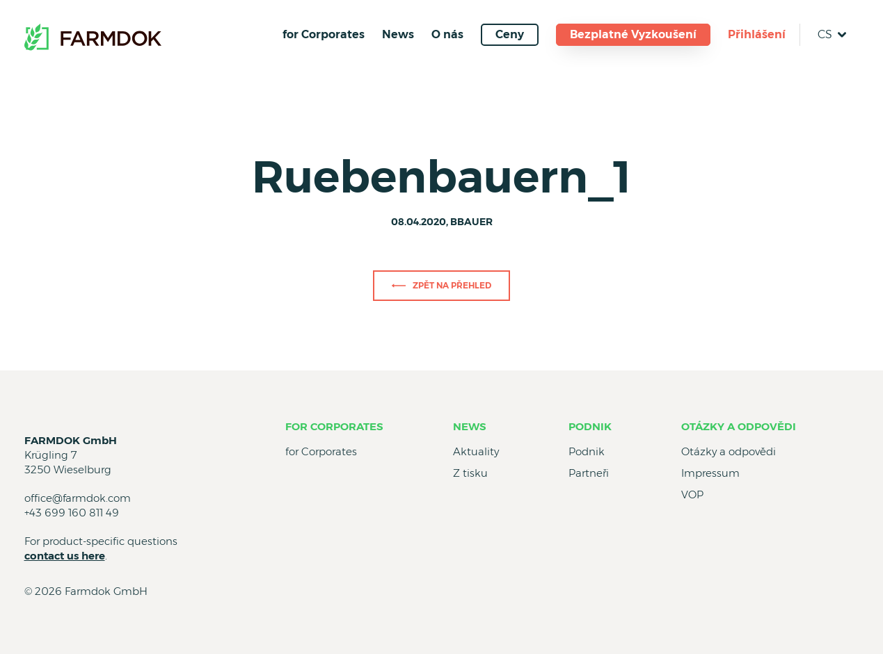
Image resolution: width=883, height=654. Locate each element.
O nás (447, 34)
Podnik (590, 426)
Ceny (509, 34)
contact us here (64, 555)
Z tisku (470, 473)
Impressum (710, 473)
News (398, 34)
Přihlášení (757, 34)
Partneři (588, 473)
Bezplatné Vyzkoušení (633, 34)
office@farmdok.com (77, 498)
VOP (692, 494)
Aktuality (476, 451)
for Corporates (324, 34)
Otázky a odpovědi (738, 426)
